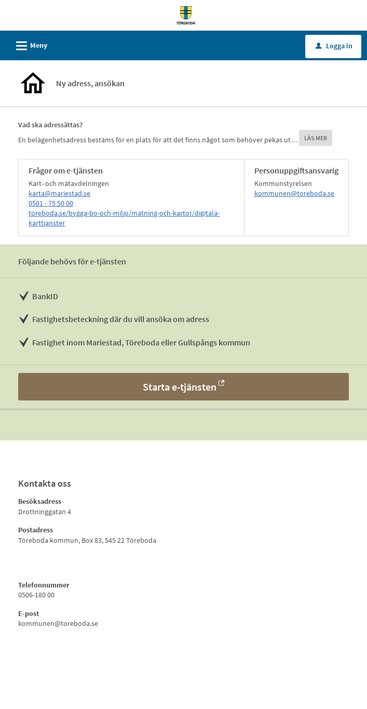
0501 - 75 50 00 (51, 203)
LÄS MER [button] (315, 138)
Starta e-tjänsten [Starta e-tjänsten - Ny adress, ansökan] (179, 386)
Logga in (334, 45)
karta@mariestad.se (59, 193)
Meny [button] (28, 44)
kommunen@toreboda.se (294, 193)
